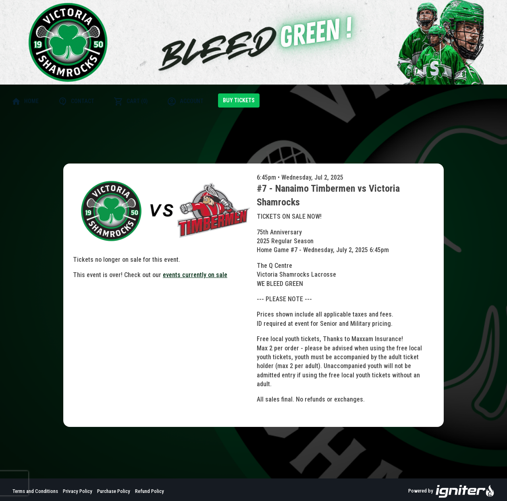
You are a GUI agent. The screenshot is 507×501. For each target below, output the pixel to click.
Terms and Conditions (35, 491)
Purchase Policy (113, 491)
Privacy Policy (77, 491)
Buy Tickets (239, 100)
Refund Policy (149, 491)
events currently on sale (195, 275)
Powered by (451, 491)
